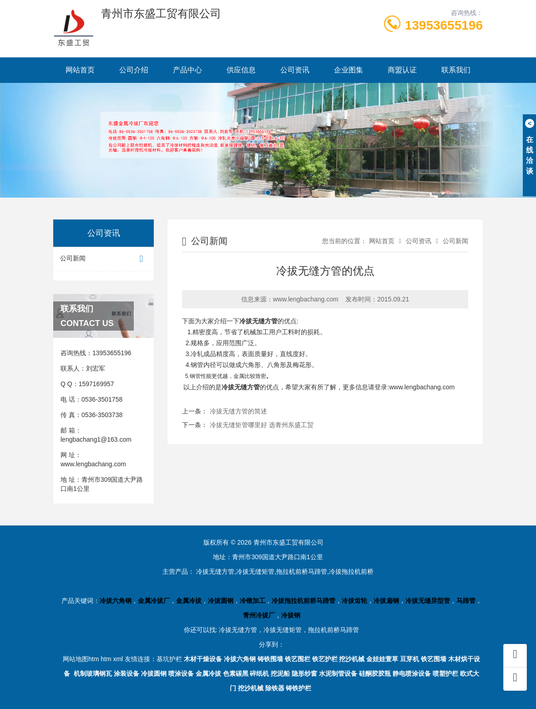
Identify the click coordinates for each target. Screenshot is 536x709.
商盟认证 (402, 70)
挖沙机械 (351, 659)
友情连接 (137, 659)
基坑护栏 (169, 659)
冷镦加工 (252, 600)
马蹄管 (465, 600)
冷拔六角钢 (115, 600)
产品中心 (187, 70)
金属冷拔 (189, 600)
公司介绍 (133, 70)
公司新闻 (103, 259)
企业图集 (348, 70)
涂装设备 (126, 673)
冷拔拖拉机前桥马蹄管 (303, 600)
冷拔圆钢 (220, 600)
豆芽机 (409, 659)
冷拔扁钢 (386, 600)
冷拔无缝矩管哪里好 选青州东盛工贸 (262, 424)
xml (118, 659)
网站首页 (80, 70)
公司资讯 (294, 70)
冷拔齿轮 (354, 600)
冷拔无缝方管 (258, 321)
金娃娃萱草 (382, 659)
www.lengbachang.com (93, 464)
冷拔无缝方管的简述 (238, 411)
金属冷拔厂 (154, 600)
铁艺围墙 (433, 659)
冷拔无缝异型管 (427, 600)
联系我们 (455, 70)
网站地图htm (81, 659)
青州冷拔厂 (259, 615)
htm (106, 659)
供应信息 (241, 70)
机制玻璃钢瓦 (93, 673)
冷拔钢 (290, 615)
